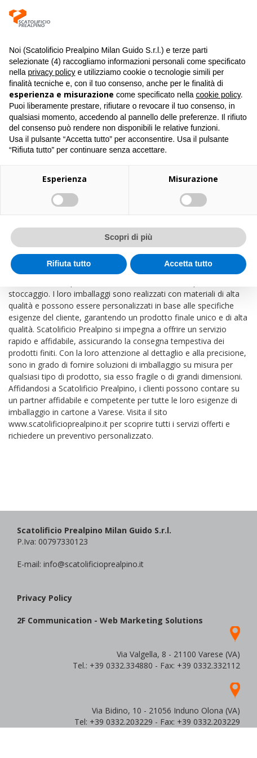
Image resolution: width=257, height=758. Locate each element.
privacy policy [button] (51, 72)
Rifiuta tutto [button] (69, 263)
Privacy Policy (44, 597)
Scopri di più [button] (129, 237)
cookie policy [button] (218, 94)
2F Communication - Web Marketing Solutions (110, 620)
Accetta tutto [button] (188, 263)
